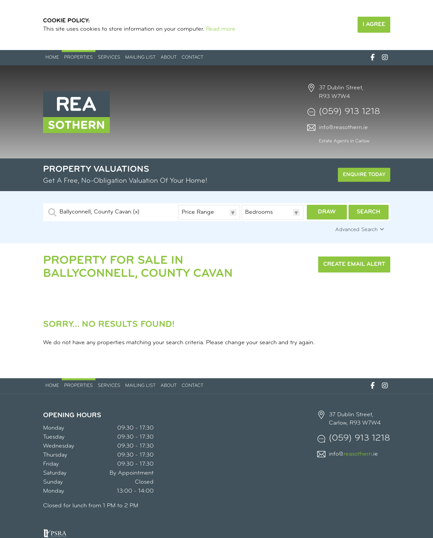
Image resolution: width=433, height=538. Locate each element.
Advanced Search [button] (360, 229)
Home (52, 57)
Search (368, 212)
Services (109, 57)
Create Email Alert (354, 264)
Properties (78, 57)
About (169, 57)
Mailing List (140, 57)
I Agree (374, 24)
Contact (192, 57)
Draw (327, 212)
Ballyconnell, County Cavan (99, 212)
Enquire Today (364, 174)
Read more (220, 29)
